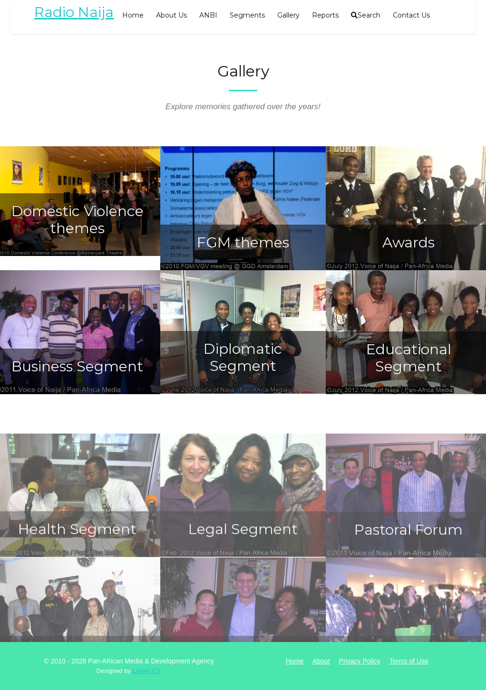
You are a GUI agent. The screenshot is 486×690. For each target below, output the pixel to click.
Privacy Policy (359, 661)
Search (365, 15)
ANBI (208, 15)
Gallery (288, 15)
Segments (247, 15)
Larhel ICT (147, 670)
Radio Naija (74, 12)
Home (133, 15)
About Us (171, 15)
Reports (325, 15)
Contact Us (411, 15)
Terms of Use (408, 661)
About (321, 661)
